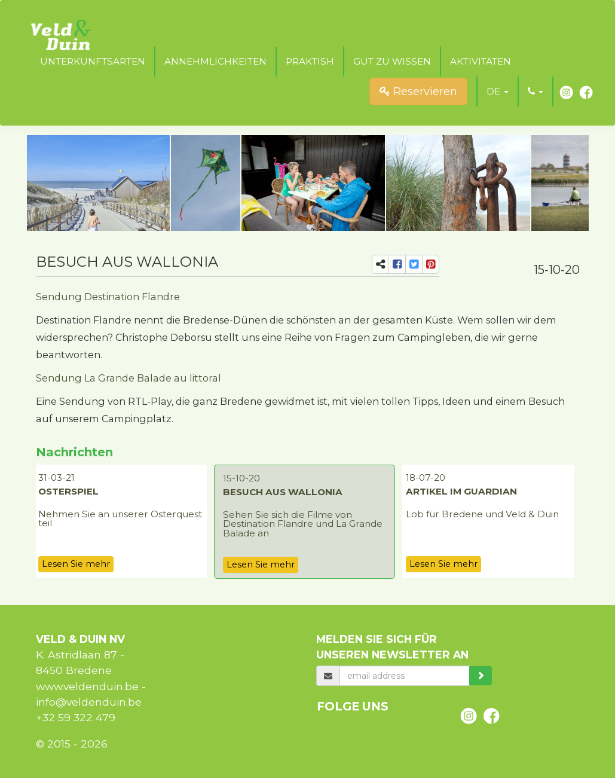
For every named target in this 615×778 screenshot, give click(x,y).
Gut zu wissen (392, 61)
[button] (498, 91)
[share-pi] (430, 264)
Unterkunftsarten (92, 61)
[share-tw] (414, 264)
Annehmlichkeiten (215, 61)
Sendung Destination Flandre (108, 297)
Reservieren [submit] (418, 91)
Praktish (310, 61)
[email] (404, 676)
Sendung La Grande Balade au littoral (128, 378)
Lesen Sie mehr (76, 564)
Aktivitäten (480, 61)
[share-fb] (397, 264)
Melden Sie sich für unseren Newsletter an (392, 647)
